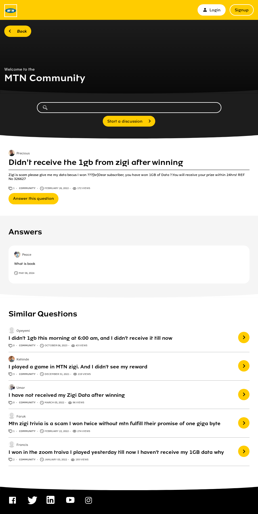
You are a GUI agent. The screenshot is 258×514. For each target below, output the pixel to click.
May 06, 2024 (26, 273)
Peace (26, 255)
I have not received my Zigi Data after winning (67, 395)
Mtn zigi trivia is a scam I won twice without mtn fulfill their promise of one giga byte (115, 423)
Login (212, 10)
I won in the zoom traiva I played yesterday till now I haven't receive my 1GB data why (116, 452)
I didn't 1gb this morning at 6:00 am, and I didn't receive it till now (90, 338)
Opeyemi (23, 331)
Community (27, 188)
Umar (20, 388)
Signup (242, 10)
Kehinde (22, 360)
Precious (23, 154)
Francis (22, 445)
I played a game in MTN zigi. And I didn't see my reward (78, 366)
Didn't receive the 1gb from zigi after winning (96, 162)
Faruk (21, 417)
